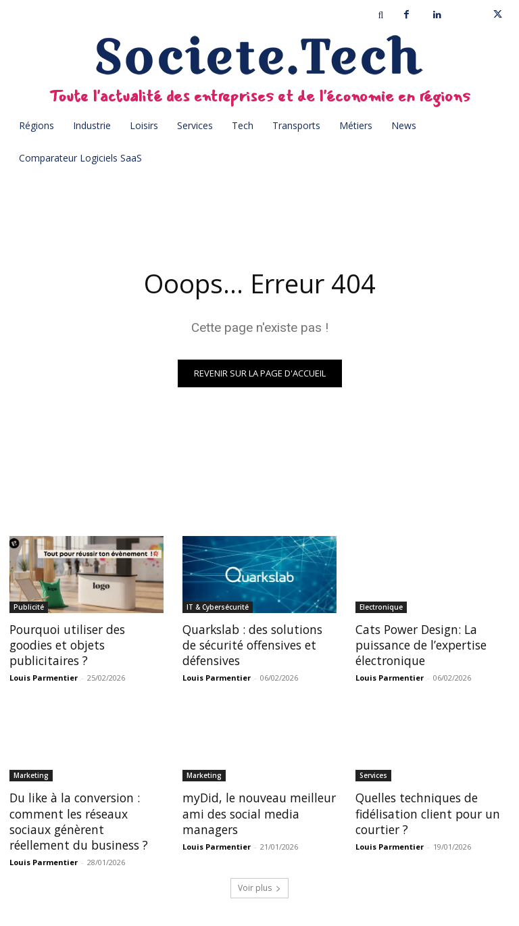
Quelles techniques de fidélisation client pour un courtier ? (424, 810)
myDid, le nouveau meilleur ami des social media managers (256, 810)
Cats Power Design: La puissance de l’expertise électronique (419, 643)
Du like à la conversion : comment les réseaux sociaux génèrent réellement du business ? (85, 817)
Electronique (381, 607)
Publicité (29, 607)
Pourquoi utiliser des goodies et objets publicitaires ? (65, 643)
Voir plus (259, 883)
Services (373, 773)
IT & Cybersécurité (218, 607)
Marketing (31, 773)
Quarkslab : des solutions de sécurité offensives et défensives (258, 643)
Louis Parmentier (43, 676)
